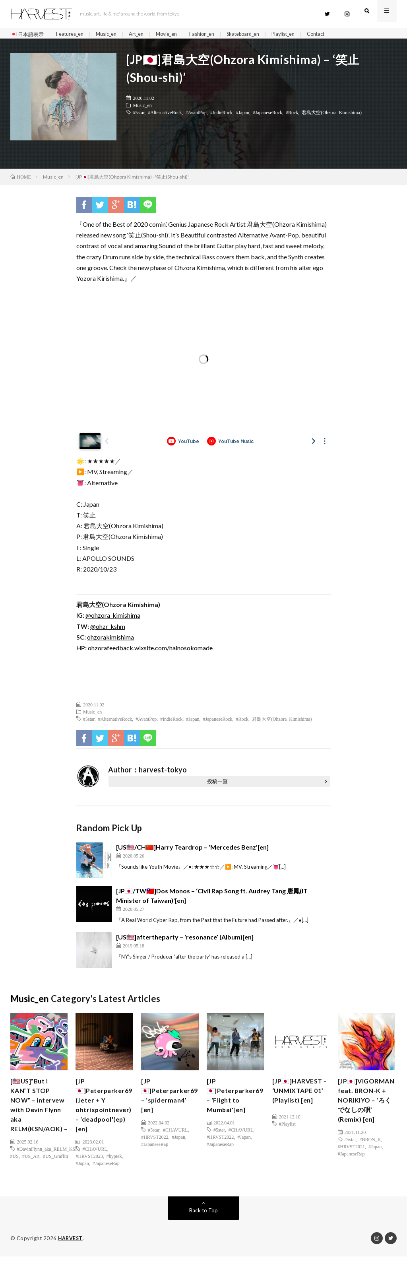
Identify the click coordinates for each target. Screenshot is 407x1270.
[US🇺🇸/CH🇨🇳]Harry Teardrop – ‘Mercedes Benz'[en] (192, 850)
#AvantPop (196, 115)
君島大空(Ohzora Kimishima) (332, 115)
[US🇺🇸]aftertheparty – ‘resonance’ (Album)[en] (185, 940)
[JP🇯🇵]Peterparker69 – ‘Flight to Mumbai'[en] (237, 1101)
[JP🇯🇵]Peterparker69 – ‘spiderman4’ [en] (172, 1101)
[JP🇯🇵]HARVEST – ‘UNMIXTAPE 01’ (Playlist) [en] (300, 1101)
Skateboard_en (262, 34)
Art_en (146, 34)
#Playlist (287, 1137)
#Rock (292, 115)
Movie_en (179, 34)
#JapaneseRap (106, 1173)
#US (14, 1177)
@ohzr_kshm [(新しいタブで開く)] (107, 629)
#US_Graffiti (55, 1177)
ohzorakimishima (110, 640)
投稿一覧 (217, 785)
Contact (342, 34)
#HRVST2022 (154, 1144)
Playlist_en (306, 34)
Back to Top (203, 1224)
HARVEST (71, 1252)
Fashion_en (217, 34)
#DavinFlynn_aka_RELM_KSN (48, 1169)
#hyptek (114, 1166)
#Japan (242, 115)
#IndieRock (221, 115)
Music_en (113, 34)
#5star (138, 115)
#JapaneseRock (267, 115)
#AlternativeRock (165, 115)
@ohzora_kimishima (112, 618)
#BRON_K (370, 1159)
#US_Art (30, 1177)
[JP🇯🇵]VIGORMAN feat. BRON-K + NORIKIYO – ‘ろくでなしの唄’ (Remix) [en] (364, 1112)
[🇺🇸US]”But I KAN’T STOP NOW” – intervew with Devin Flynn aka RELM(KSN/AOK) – (39, 1117)
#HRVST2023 (89, 1166)
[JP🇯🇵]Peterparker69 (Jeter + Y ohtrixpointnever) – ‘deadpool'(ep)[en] (106, 1112)
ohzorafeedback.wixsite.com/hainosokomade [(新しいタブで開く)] (150, 651)
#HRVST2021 (351, 1166)
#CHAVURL (94, 1159)
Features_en (73, 34)
